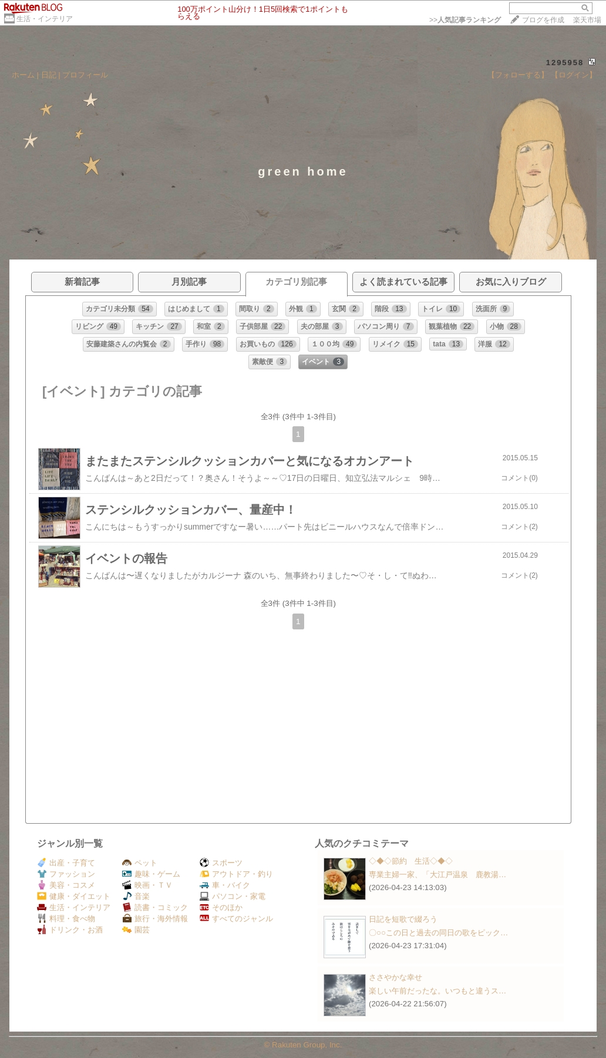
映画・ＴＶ (147, 885)
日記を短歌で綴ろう (403, 919)
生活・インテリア (44, 19)
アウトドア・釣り (236, 874)
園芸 (136, 929)
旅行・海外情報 (155, 918)
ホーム (23, 74)
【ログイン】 (574, 74)
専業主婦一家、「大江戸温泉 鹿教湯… (437, 874)
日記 (48, 74)
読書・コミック (155, 907)
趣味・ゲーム (151, 874)
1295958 (565, 62)
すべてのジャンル (236, 918)
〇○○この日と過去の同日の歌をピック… (438, 932)
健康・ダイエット (73, 896)
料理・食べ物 (66, 918)
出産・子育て (66, 862)
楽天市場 (587, 20)
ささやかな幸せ (395, 977)
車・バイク (225, 885)
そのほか (221, 907)
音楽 (136, 896)
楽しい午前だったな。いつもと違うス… (437, 990)
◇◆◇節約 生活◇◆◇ (411, 861)
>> (465, 20)
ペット (139, 862)
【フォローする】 (517, 74)
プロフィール (85, 74)
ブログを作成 (543, 20)
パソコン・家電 (232, 896)
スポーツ (221, 862)
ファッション (66, 874)
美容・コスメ (66, 885)
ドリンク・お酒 (70, 929)
